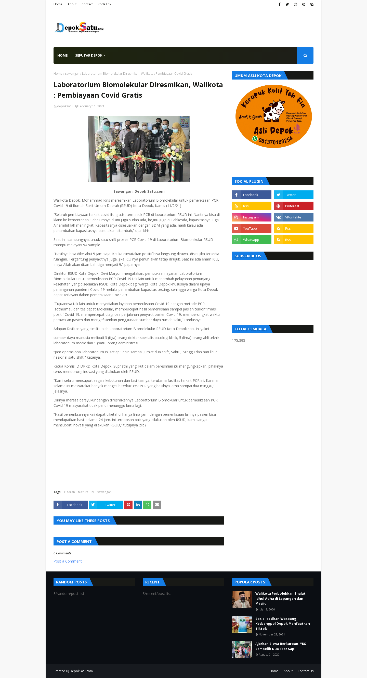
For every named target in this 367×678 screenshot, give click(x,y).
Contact (87, 4)
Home (58, 4)
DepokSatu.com (81, 671)
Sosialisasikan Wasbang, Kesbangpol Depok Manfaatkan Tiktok (282, 623)
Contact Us (305, 671)
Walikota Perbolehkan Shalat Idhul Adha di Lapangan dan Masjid (280, 598)
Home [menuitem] (62, 55)
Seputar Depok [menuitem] (88, 55)
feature (83, 492)
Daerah (69, 492)
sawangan (72, 73)
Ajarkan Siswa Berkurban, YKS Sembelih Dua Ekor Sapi (280, 646)
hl (92, 492)
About (72, 4)
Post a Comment (68, 561)
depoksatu (65, 106)
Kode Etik (104, 4)
